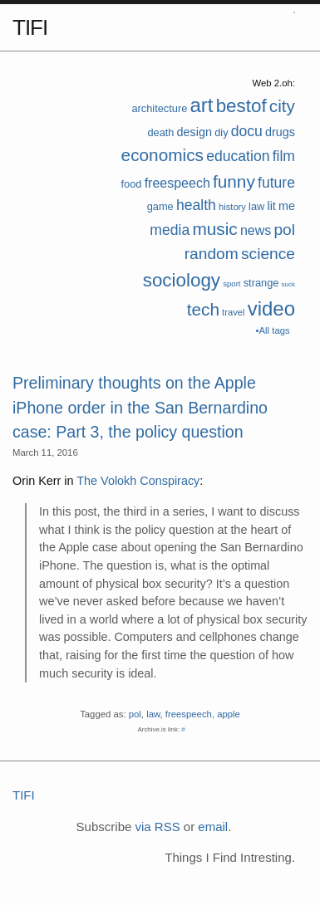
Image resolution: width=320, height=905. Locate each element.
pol (284, 229)
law (256, 206)
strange (261, 282)
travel (233, 312)
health (196, 205)
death (160, 132)
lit (271, 206)
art (201, 105)
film (284, 156)
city (282, 105)
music (214, 228)
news (255, 230)
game (160, 206)
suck (288, 284)
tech (203, 309)
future (276, 182)
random (212, 253)
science (268, 253)
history (232, 207)
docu (247, 131)
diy (221, 132)
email (213, 826)
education (237, 156)
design (194, 132)
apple (228, 714)
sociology (181, 280)
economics (162, 154)
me (286, 206)
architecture (159, 108)
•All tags (273, 330)
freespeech (177, 183)
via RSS (157, 826)
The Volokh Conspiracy (137, 480)
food (131, 184)
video (271, 308)
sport (231, 283)
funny (234, 181)
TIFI (29, 27)
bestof (241, 105)
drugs (280, 132)
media (170, 230)
